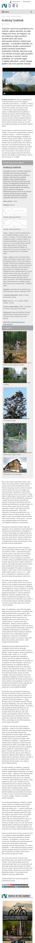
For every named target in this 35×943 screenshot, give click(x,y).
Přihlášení (26, 2)
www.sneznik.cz (8, 324)
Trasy (8, 16)
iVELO (10, 5)
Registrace (16, 2)
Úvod (3, 16)
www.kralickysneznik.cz (18, 322)
